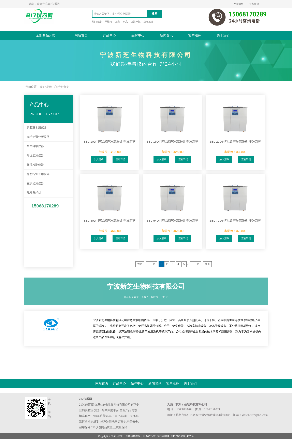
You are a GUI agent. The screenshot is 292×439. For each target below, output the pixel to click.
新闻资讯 (166, 35)
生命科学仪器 (35, 146)
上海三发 (148, 21)
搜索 (154, 13)
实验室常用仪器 (37, 127)
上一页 (152, 264)
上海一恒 (136, 21)
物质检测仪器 (35, 164)
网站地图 (163, 436)
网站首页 (81, 35)
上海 (117, 21)
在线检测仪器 (35, 183)
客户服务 (194, 35)
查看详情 (120, 159)
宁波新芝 (64, 86)
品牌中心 (137, 35)
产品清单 (238, 3)
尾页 (207, 264)
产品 (125, 21)
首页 (42, 86)
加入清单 (98, 159)
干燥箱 (108, 21)
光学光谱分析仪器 (38, 136)
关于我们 (223, 35)
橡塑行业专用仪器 (38, 174)
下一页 (196, 264)
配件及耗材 (34, 192)
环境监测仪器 (35, 155)
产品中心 (109, 35)
